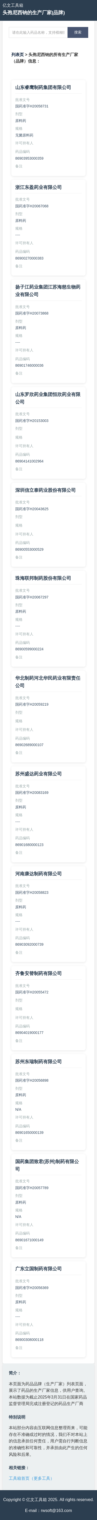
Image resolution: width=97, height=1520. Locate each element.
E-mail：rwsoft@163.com (48, 1510)
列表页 (17, 54)
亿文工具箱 (13, 5)
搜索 (77, 32)
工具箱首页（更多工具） (31, 1478)
